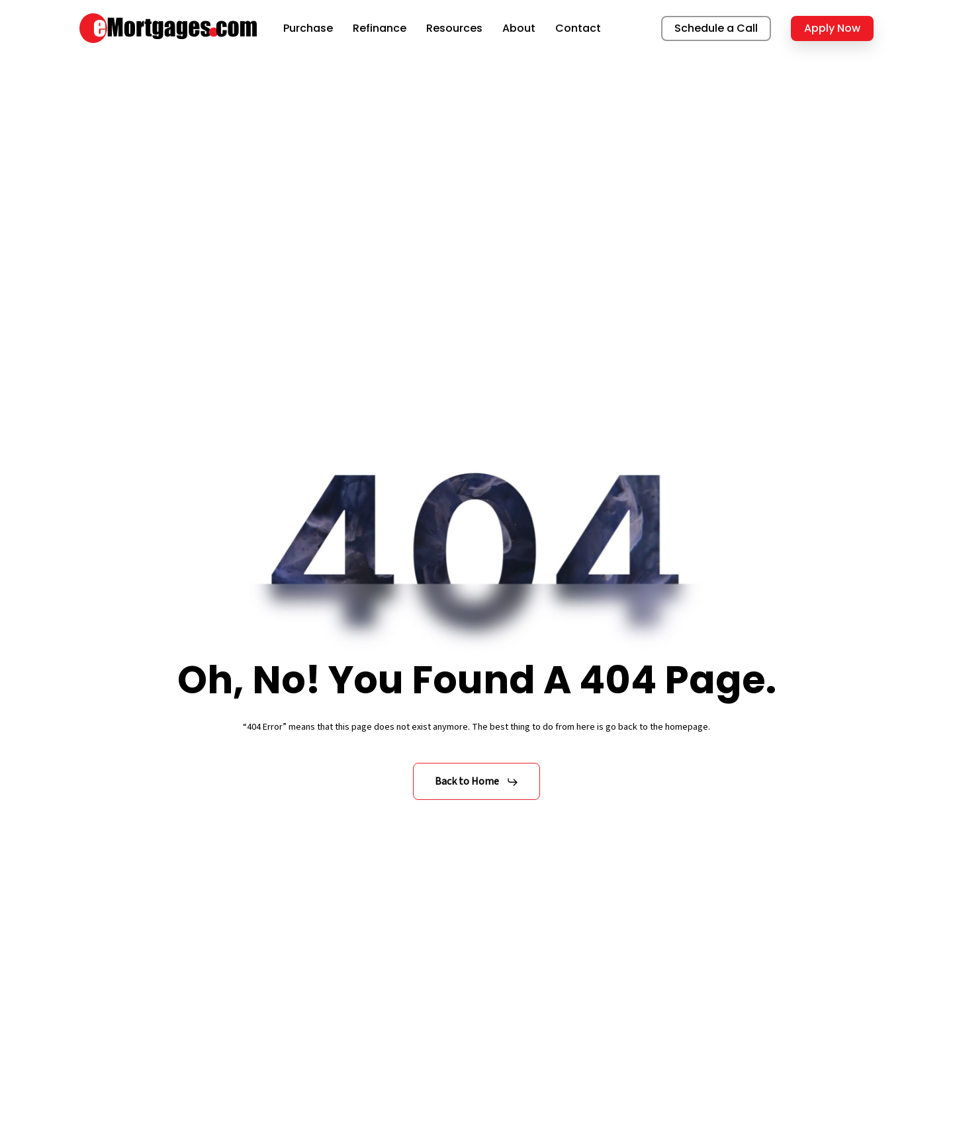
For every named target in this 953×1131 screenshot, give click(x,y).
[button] (477, 782)
